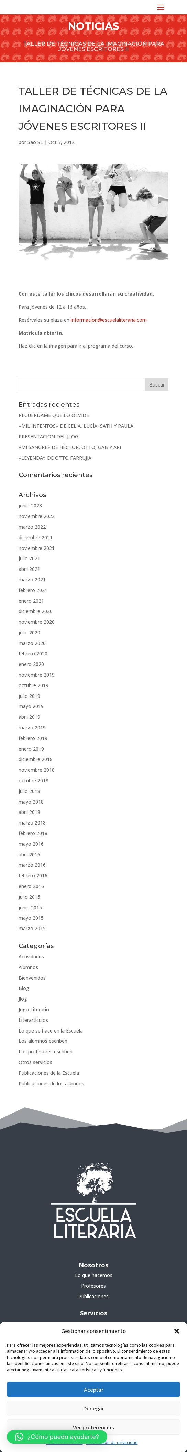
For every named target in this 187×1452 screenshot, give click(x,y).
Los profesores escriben (46, 1051)
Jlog (23, 998)
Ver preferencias (93, 1427)
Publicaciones (93, 1296)
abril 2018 (29, 812)
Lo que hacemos (93, 1275)
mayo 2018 (31, 801)
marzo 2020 (32, 643)
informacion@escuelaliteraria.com (109, 319)
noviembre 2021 (37, 548)
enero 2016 (31, 886)
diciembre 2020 (36, 611)
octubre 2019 (33, 685)
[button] (176, 1331)
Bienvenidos (32, 978)
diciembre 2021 (36, 537)
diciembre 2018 (36, 759)
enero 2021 (31, 601)
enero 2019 (31, 749)
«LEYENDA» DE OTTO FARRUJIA (55, 457)
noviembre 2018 (37, 770)
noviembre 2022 (37, 516)
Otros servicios (35, 1062)
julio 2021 (29, 558)
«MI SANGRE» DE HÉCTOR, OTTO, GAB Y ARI (70, 447)
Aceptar (93, 1389)
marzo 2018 (32, 822)
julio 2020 (29, 632)
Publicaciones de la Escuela (49, 1073)
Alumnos (28, 967)
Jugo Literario (34, 1009)
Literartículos (33, 1020)
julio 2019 (29, 696)
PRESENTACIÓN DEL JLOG (48, 436)
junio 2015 (30, 907)
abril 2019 (29, 717)
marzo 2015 (32, 928)
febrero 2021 (33, 590)
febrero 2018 (33, 833)
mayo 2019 (31, 706)
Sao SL (35, 142)
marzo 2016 (32, 865)
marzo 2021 (32, 579)
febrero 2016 (33, 875)
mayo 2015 (31, 917)
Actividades (31, 956)
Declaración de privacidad (112, 1442)
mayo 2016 (31, 844)
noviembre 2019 (37, 674)
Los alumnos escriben (43, 1041)
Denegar (93, 1408)
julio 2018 (29, 791)
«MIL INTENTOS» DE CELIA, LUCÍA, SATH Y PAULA (76, 426)
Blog (24, 988)
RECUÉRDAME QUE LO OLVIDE (54, 415)
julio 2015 (29, 897)
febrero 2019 (33, 738)
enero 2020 (31, 664)
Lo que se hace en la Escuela (51, 1030)
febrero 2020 (33, 653)
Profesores (93, 1285)
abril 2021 (29, 569)
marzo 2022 (32, 526)
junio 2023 (30, 505)
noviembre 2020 (37, 622)
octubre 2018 (33, 780)
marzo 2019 (32, 727)
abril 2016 (29, 854)
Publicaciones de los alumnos (51, 1083)
